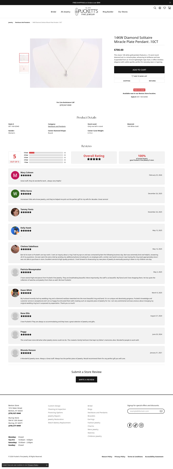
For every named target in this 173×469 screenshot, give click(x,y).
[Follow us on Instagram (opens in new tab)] (141, 425)
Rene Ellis (25, 313)
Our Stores (123, 11)
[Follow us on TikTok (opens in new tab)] (135, 425)
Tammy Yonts (27, 209)
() (65, 153)
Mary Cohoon (27, 172)
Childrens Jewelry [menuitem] (95, 436)
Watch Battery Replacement (59, 423)
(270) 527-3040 (65, 105)
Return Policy (107, 457)
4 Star (26, 155)
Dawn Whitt (26, 290)
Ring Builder (108, 11)
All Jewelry (65, 11)
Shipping (126, 81)
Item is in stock (139, 90)
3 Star (26, 157)
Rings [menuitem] (90, 409)
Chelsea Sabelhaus (29, 246)
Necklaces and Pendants (22, 22)
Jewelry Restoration (56, 419)
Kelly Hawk (26, 227)
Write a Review (86, 379)
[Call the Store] (14, 413)
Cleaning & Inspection (57, 409)
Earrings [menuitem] (91, 419)
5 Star (26, 153)
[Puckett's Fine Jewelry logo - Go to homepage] (86, 11)
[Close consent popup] (46, 465)
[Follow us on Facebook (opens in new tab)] (129, 425)
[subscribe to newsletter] (161, 411)
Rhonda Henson (28, 350)
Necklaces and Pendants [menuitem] (97, 412)
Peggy (23, 331)
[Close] (170, 2)
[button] (155, 7)
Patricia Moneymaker (31, 269)
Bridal (53, 11)
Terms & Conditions (135, 457)
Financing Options (55, 412)
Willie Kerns (26, 191)
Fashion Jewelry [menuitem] (94, 423)
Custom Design (54, 406)
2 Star (26, 160)
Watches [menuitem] (91, 433)
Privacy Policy (120, 457)
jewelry (10, 22)
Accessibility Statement (154, 457)
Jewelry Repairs (54, 416)
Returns (152, 81)
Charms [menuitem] (91, 426)
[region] (66, 63)
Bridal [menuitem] (90, 406)
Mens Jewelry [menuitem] (93, 429)
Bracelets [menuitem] (91, 416)
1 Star (26, 162)
